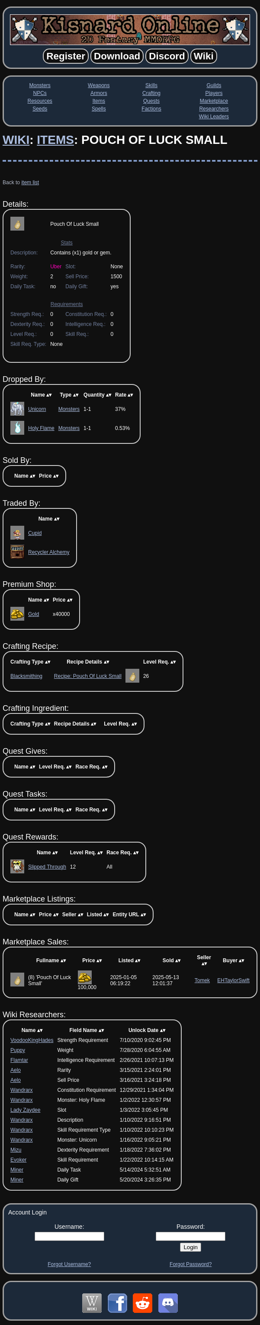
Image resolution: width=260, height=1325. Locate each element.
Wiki (16, 139)
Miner (16, 1170)
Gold (33, 614)
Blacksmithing (26, 676)
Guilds (213, 85)
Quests (151, 101)
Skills (151, 85)
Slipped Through (47, 867)
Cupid (35, 533)
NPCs (40, 93)
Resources (40, 101)
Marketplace (214, 101)
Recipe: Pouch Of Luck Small (88, 676)
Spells (99, 109)
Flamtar (19, 1060)
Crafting (151, 93)
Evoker (18, 1160)
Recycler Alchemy (48, 552)
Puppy (17, 1050)
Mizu (15, 1150)
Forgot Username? (69, 1264)
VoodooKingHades (31, 1040)
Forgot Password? (191, 1264)
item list (30, 182)
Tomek (202, 980)
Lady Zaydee (25, 1110)
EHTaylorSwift (233, 980)
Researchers (213, 109)
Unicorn (37, 409)
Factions (151, 109)
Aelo (15, 1070)
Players (213, 93)
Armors (98, 93)
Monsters (40, 85)
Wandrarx (21, 1090)
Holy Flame (41, 428)
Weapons (98, 85)
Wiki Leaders (214, 117)
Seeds (39, 109)
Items (99, 101)
